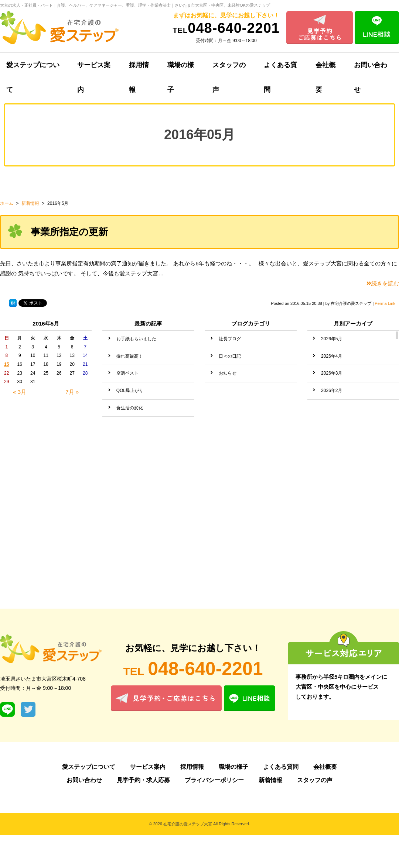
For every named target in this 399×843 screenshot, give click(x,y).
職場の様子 (180, 69)
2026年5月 (331, 338)
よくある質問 (280, 69)
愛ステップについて (88, 767)
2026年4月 (331, 356)
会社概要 (325, 69)
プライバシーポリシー (214, 780)
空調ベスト (127, 373)
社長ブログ (230, 338)
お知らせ (227, 373)
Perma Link (385, 303)
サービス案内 (93, 69)
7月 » (72, 392)
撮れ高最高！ (129, 356)
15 (6, 364)
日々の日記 (230, 356)
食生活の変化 (129, 407)
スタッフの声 (229, 69)
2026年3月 (331, 373)
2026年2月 (331, 390)
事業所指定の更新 (69, 231)
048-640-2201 (226, 28)
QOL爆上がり (129, 390)
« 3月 (19, 392)
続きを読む (382, 283)
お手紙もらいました (136, 338)
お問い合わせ (84, 780)
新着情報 (270, 780)
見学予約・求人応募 (143, 780)
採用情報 (139, 69)
